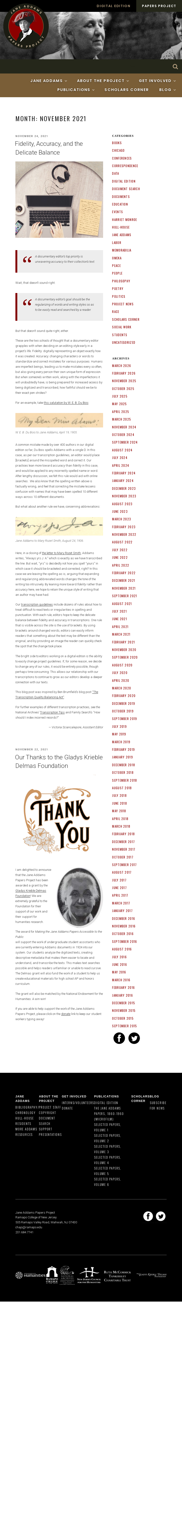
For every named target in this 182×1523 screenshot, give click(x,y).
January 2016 (122, 995)
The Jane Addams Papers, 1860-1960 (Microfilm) (109, 1113)
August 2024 (122, 450)
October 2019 (123, 711)
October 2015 (123, 1018)
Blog (168, 89)
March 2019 (121, 741)
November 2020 (124, 649)
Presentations (50, 1134)
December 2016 (123, 918)
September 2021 (124, 595)
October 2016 (123, 933)
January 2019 (122, 757)
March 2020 (121, 688)
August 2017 (122, 872)
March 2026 (121, 365)
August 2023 (122, 503)
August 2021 (122, 603)
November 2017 (123, 849)
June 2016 (119, 964)
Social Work (121, 327)
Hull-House (121, 227)
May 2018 (119, 810)
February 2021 (123, 642)
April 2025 (120, 411)
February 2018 (123, 833)
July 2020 (119, 672)
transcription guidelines (37, 604)
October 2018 (123, 772)
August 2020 (122, 665)
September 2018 (124, 780)
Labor (116, 242)
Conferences (122, 158)
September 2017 (124, 864)
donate (65, 1014)
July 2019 (119, 726)
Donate (67, 1108)
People (117, 273)
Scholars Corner (127, 89)
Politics (118, 296)
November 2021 (124, 588)
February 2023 (124, 526)
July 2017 (119, 880)
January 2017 (122, 910)
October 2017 (122, 857)
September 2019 (124, 718)
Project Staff (50, 1107)
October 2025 (123, 388)
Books (117, 142)
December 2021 (123, 580)
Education (120, 204)
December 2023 (124, 488)
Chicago (118, 150)
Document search (126, 188)
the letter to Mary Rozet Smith (61, 553)
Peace (116, 265)
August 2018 (122, 787)
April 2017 (120, 895)
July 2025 (119, 396)
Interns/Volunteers (78, 1102)
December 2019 (123, 703)
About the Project (103, 80)
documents (121, 196)
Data (115, 173)
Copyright (47, 1112)
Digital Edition (114, 6)
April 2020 (120, 680)
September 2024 (125, 442)
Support (45, 1129)
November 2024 (124, 427)
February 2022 (124, 572)
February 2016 (123, 987)
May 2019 (119, 734)
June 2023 (120, 511)
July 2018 (119, 795)
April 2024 (120, 465)
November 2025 (124, 380)
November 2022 (124, 534)
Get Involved (158, 80)
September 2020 (125, 657)
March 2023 (121, 519)
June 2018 (119, 803)
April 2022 (120, 565)
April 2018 (120, 818)
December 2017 (123, 841)
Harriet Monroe (124, 219)
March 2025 (121, 419)
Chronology (25, 1112)
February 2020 (124, 695)
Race (115, 311)
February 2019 (123, 749)
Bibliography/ (27, 1107)
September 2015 (124, 1025)
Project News (123, 304)
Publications (76, 89)
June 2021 (119, 618)
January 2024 (123, 480)
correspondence (125, 165)
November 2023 (124, 496)
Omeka (117, 258)
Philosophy (121, 281)
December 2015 (123, 1002)
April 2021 (120, 626)
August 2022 (122, 542)
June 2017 (119, 887)
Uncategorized (123, 342)
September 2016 (124, 941)
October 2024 (123, 434)
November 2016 (124, 926)
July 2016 (119, 956)
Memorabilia (121, 250)
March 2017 (121, 903)
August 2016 (122, 949)
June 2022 (120, 557)
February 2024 (124, 473)
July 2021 (119, 611)
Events (117, 211)
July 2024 (119, 457)
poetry (117, 288)
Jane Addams (49, 80)
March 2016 (121, 979)
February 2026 (124, 373)
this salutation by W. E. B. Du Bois (66, 402)
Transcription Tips (52, 712)
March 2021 (121, 634)
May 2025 (119, 403)
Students (119, 334)
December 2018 (123, 764)
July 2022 (119, 549)
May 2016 (119, 972)
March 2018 (121, 826)
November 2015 (124, 1010)
